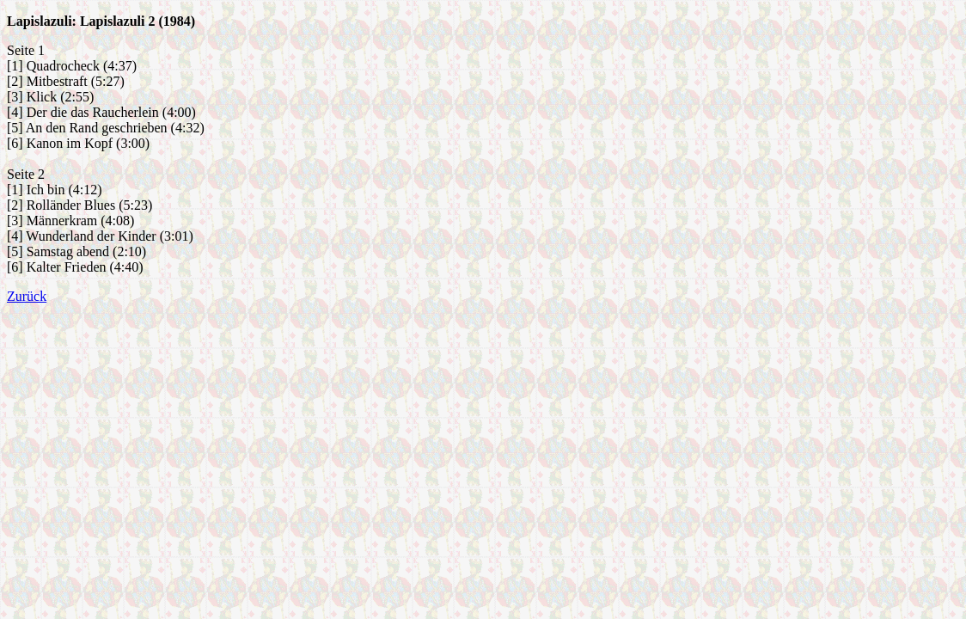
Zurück (26, 296)
